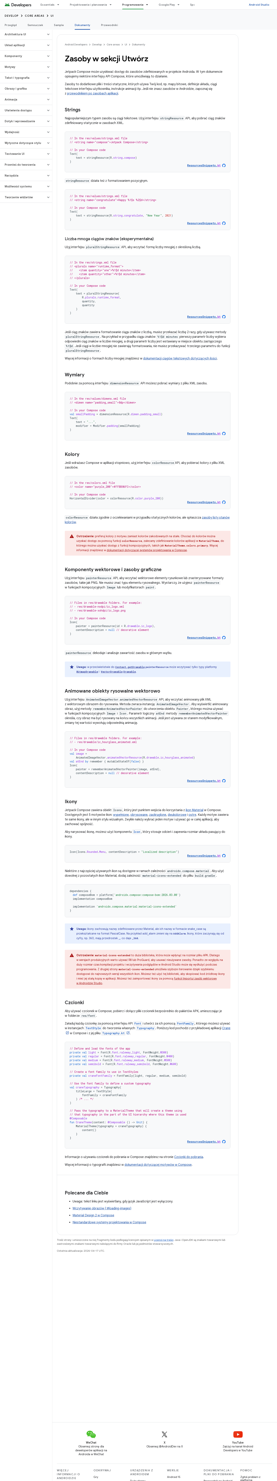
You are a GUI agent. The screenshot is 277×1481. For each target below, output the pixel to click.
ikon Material (194, 810)
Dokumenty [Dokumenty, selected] (82, 25)
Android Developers (76, 44)
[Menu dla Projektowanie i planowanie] (112, 4)
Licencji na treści (163, 1240)
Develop (12, 15)
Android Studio (259, 4)
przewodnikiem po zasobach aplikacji (92, 93)
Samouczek (35, 25)
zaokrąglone (157, 815)
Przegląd (11, 25)
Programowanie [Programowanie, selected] (133, 4)
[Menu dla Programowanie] (149, 4)
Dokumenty (138, 44)
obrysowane (139, 815)
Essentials (48, 4)
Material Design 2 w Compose (93, 1215)
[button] (23, 34)
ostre (192, 815)
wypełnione (121, 815)
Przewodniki (109, 25)
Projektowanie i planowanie (88, 4)
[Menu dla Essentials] (60, 4)
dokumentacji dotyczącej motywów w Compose (158, 1165)
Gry (95, 1477)
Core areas (34, 15)
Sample (59, 25)
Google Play (167, 4)
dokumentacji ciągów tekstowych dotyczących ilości (180, 358)
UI (52, 15)
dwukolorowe (177, 815)
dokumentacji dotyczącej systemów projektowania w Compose (147, 550)
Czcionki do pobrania (188, 1157)
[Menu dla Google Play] (180, 4)
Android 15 (173, 1477)
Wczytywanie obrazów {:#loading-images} (102, 1208)
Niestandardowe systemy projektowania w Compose (109, 1222)
